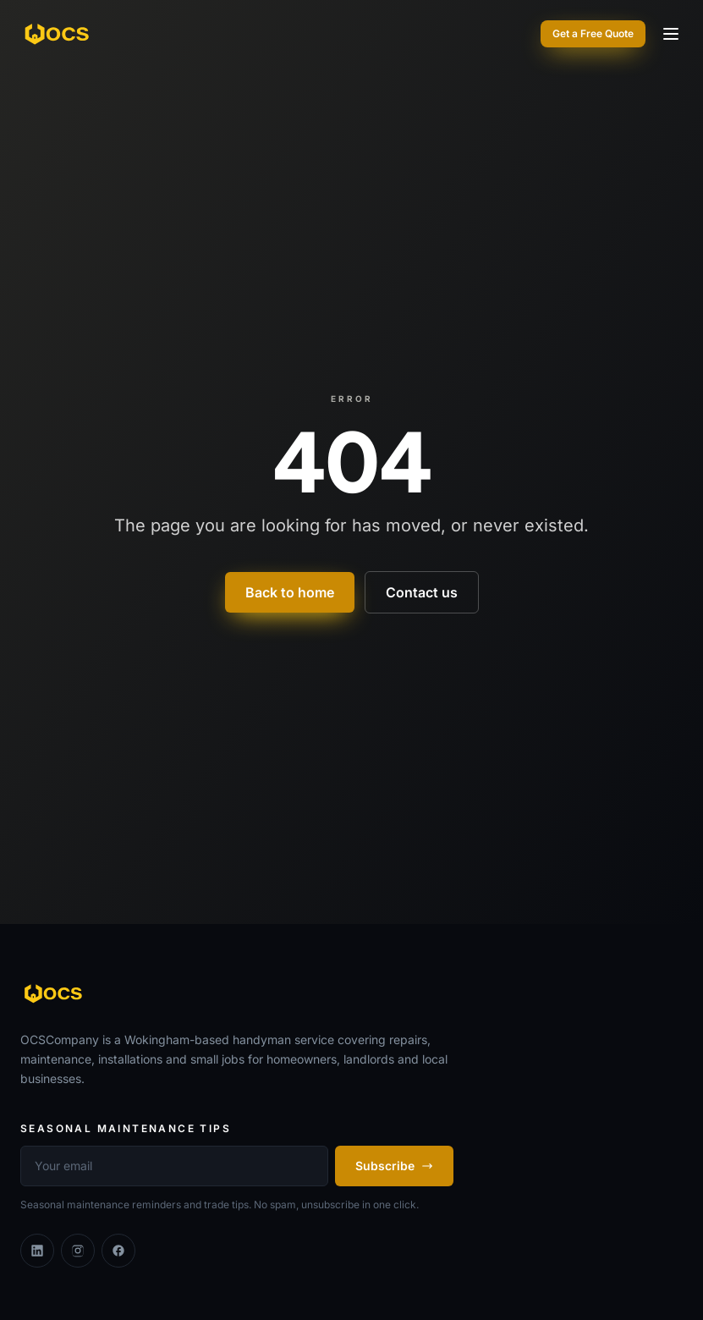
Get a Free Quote (593, 33)
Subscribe (394, 1165)
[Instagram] (78, 1251)
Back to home (289, 592)
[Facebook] (118, 1251)
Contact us (422, 592)
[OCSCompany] (58, 34)
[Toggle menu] (670, 33)
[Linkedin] (37, 1251)
